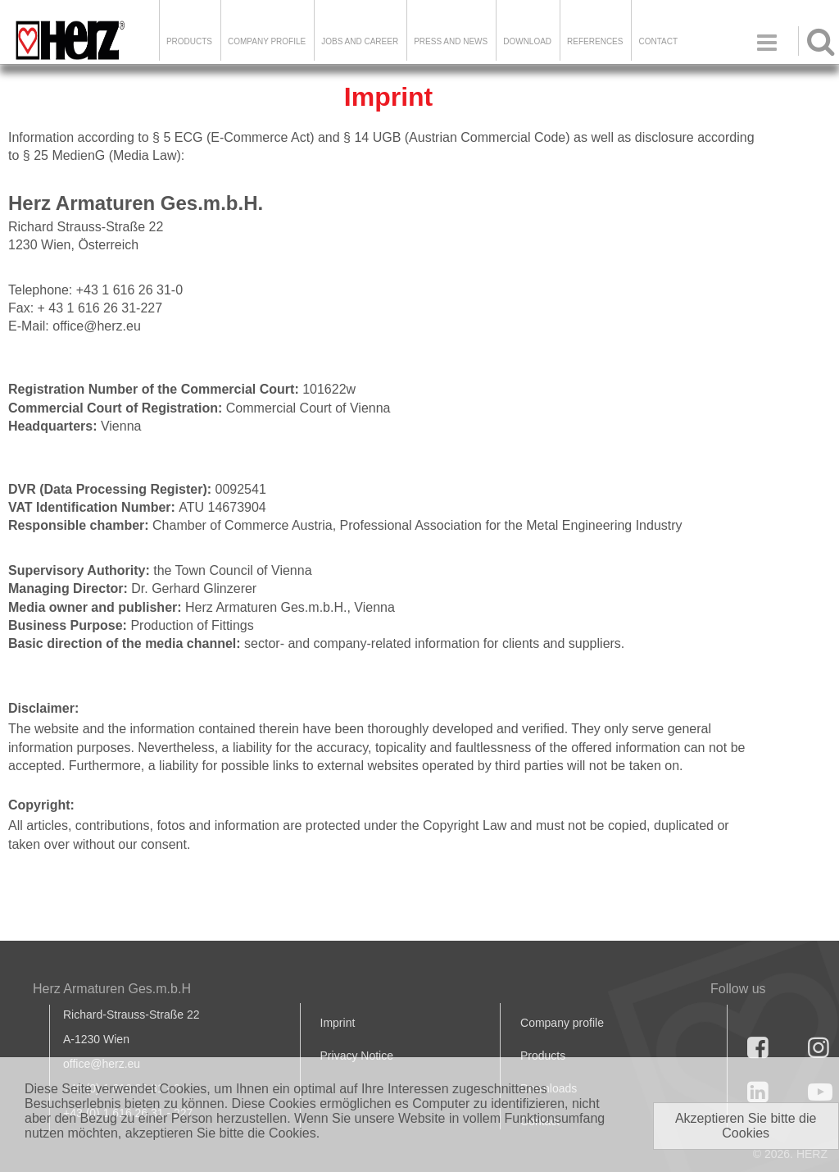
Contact (658, 41)
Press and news (451, 41)
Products (189, 41)
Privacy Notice (356, 1055)
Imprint (338, 1022)
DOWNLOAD (527, 41)
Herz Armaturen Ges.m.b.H (112, 989)
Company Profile (267, 41)
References (595, 41)
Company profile (562, 1022)
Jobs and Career (359, 41)
